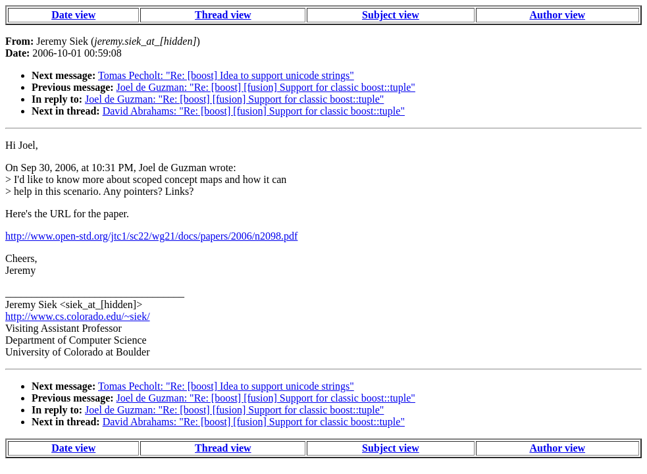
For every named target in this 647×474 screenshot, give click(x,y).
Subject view (390, 14)
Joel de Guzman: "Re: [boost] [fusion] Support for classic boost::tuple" (265, 87)
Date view (73, 14)
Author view (557, 14)
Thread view (223, 14)
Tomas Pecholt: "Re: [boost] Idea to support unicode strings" (226, 75)
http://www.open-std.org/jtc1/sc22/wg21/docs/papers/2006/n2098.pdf (151, 236)
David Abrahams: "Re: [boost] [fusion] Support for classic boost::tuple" (254, 111)
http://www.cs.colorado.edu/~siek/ (77, 316)
